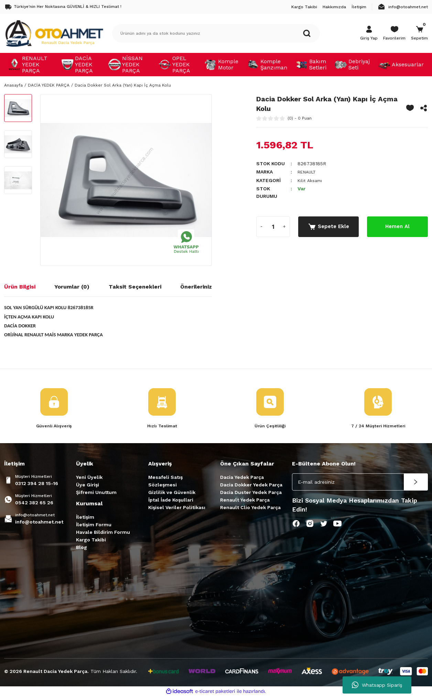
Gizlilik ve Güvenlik (171, 493)
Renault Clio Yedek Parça (250, 508)
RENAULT (308, 172)
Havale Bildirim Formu (103, 533)
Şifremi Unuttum (96, 493)
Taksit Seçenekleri (135, 286)
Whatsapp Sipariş (377, 685)
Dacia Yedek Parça (242, 478)
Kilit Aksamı (311, 180)
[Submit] (416, 482)
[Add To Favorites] (410, 108)
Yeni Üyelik (89, 478)
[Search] (216, 33)
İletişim (85, 517)
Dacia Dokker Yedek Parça (251, 485)
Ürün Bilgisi (19, 286)
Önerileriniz (196, 286)
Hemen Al (397, 226)
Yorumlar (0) (71, 286)
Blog (81, 548)
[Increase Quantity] (284, 226)
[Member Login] (369, 33)
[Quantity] (273, 226)
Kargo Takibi (91, 540)
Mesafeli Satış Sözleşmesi (165, 481)
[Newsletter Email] (360, 482)
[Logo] (54, 33)
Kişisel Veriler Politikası (176, 508)
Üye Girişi (87, 485)
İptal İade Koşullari (170, 500)
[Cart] (419, 33)
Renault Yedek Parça (245, 500)
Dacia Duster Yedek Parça (251, 493)
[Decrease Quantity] (262, 226)
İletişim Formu (93, 525)
